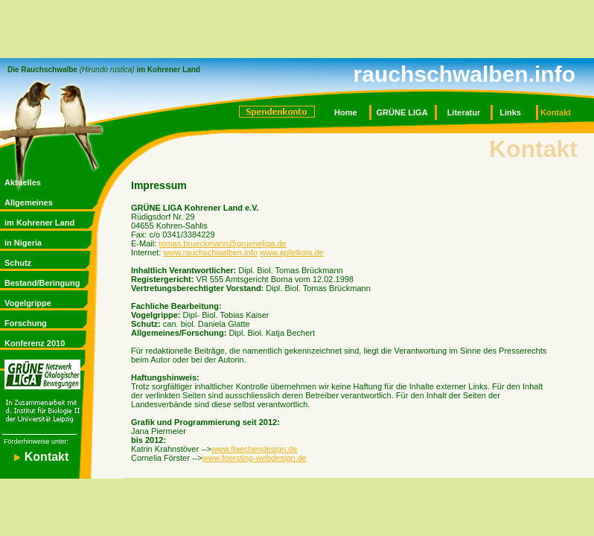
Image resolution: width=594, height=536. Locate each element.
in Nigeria (23, 242)
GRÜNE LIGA (402, 112)
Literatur (464, 112)
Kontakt (555, 112)
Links (510, 112)
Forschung (25, 323)
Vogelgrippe (27, 303)
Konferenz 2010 (34, 343)
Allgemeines (28, 202)
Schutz (17, 262)
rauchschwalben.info (464, 74)
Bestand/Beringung (42, 282)
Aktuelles (22, 182)
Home (345, 112)
